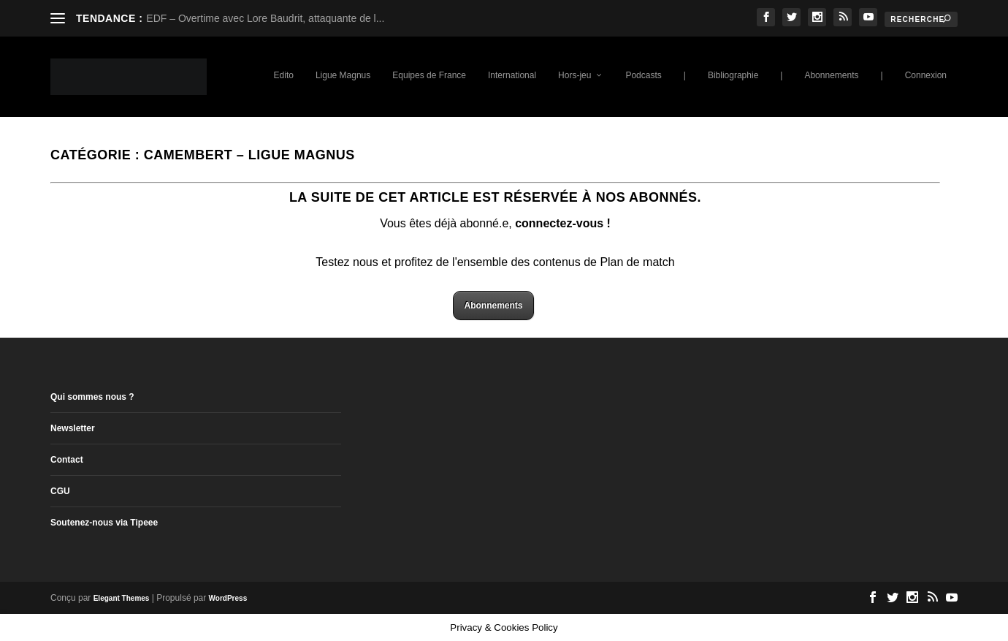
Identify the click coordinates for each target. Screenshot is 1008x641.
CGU (60, 491)
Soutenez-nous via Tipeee (104, 522)
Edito (284, 75)
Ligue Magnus (343, 75)
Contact (66, 460)
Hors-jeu (574, 75)
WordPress (228, 598)
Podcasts (643, 75)
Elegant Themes (121, 598)
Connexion (926, 75)
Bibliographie (733, 75)
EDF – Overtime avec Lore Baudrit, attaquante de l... (265, 18)
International (512, 75)
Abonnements (831, 75)
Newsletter (72, 428)
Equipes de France (429, 75)
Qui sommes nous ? (92, 397)
